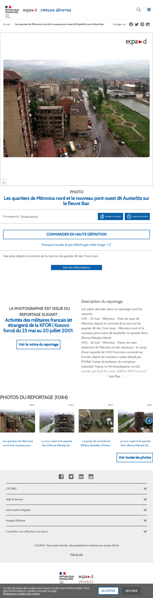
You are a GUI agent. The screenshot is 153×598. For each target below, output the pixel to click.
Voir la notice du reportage (38, 344)
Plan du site (76, 554)
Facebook (61, 476)
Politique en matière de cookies (21, 594)
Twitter (71, 476)
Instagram (90, 476)
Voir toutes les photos (135, 457)
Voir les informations (76, 267)
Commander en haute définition (76, 234)
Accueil (6, 24)
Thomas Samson (29, 216)
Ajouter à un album (110, 216)
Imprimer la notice (137, 216)
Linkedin (80, 476)
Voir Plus (114, 376)
